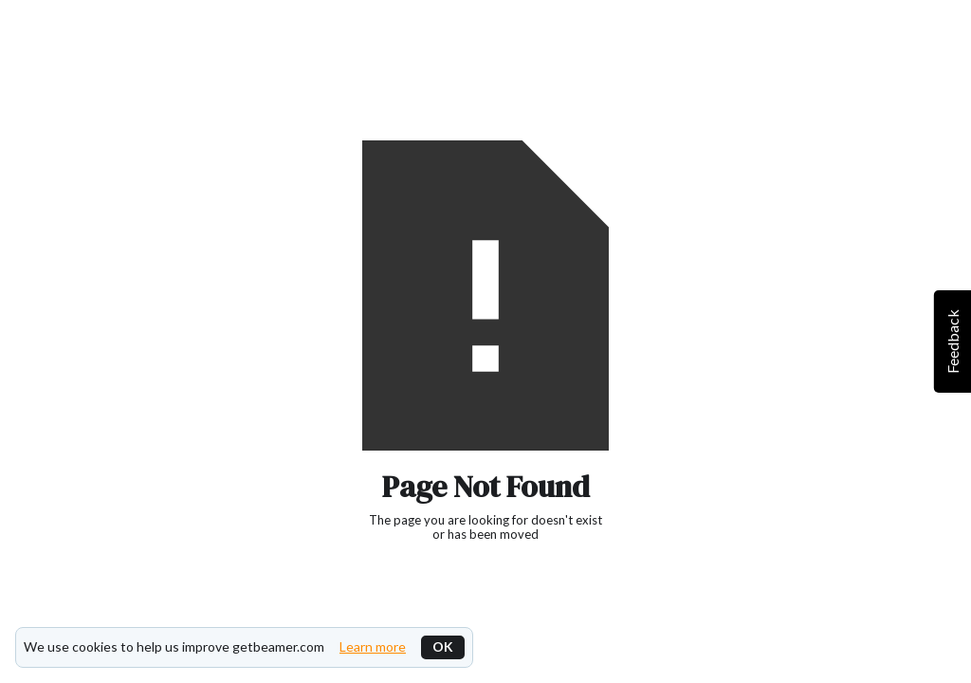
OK (442, 646)
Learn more (372, 647)
